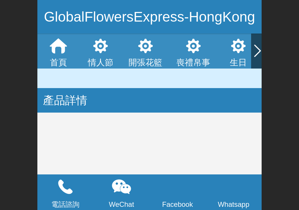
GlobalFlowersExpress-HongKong (149, 16)
